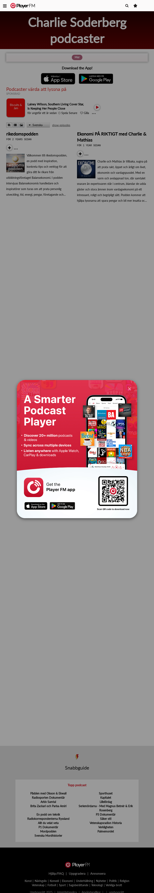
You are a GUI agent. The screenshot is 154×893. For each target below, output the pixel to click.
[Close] (129, 388)
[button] (5, 5)
